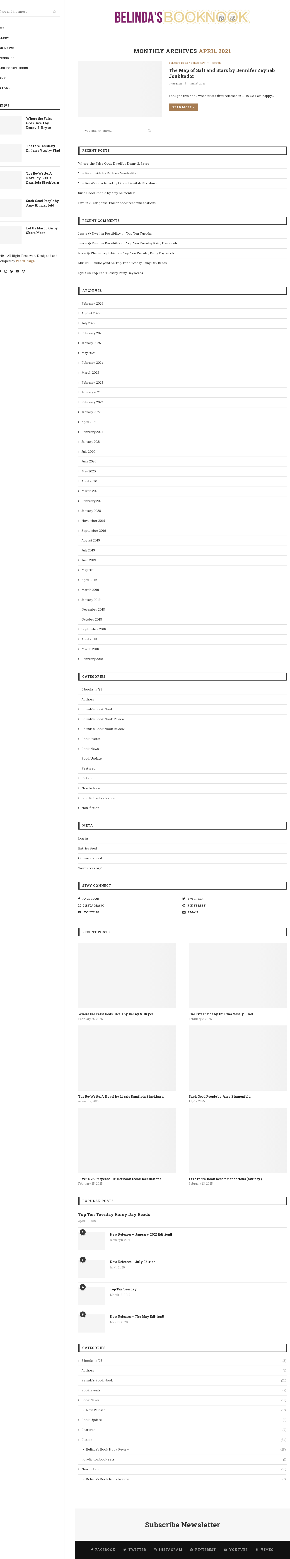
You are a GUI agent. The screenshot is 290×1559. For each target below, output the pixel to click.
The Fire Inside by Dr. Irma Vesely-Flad (53, 148)
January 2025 (91, 343)
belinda (177, 83)
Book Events (91, 739)
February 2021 (92, 432)
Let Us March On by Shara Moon (52, 230)
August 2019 (91, 540)
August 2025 (91, 313)
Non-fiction (90, 808)
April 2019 (89, 580)
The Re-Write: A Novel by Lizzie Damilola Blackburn (52, 177)
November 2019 (93, 521)
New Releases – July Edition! (133, 1262)
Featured (88, 768)
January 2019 (91, 600)
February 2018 (92, 659)
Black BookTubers (21, 68)
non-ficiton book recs (98, 798)
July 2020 (88, 452)
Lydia (82, 273)
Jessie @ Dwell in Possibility (99, 233)
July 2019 (88, 550)
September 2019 (94, 531)
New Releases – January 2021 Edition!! (141, 1234)
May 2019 (88, 570)
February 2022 (92, 402)
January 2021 (91, 442)
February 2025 (92, 333)
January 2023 (91, 392)
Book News (14, 48)
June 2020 (89, 461)
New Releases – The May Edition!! (137, 1316)
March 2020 (90, 491)
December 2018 (93, 609)
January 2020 (91, 511)
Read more (183, 107)
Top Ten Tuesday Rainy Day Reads (151, 243)
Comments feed (90, 858)
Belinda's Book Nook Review (187, 62)
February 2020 (93, 501)
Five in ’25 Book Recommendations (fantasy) (225, 1179)
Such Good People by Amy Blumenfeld (52, 203)
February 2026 (92, 303)
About (10, 78)
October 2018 (92, 619)
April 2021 (89, 422)
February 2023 (92, 382)
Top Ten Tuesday (139, 233)
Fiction (216, 62)
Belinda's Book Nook (97, 709)
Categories (14, 58)
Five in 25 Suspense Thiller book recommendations (117, 203)
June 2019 (89, 560)
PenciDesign (35, 261)
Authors (88, 699)
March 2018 (90, 649)
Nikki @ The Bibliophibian (97, 253)
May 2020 (89, 471)
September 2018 (94, 629)
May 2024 (89, 353)
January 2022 (91, 412)
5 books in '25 (92, 689)
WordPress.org (90, 868)
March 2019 (90, 590)
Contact (12, 88)
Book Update (92, 758)
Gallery (12, 38)
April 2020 (89, 481)
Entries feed (87, 848)
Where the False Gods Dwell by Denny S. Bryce (49, 123)
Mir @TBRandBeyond (94, 263)
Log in (83, 838)
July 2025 (88, 323)
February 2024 (92, 363)
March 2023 (90, 373)
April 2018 (89, 639)
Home (10, 28)
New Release (91, 788)
